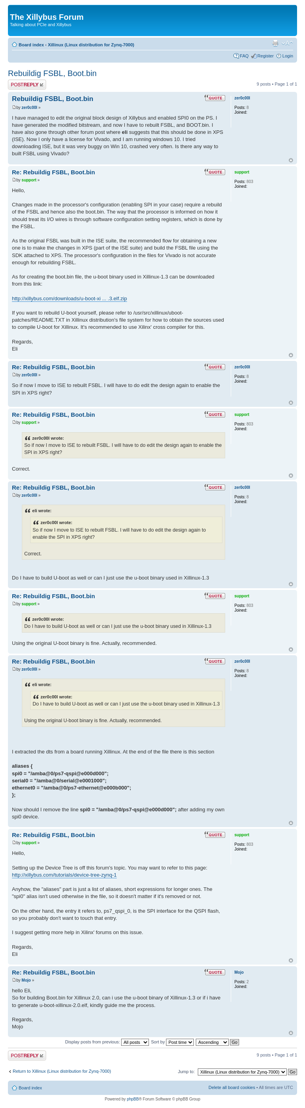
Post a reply (27, 85)
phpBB (133, 1099)
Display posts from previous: (107, 1041)
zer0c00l (29, 107)
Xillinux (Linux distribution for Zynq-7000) (91, 44)
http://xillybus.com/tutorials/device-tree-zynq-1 (64, 875)
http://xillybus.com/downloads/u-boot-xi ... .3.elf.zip (69, 298)
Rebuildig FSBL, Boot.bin (52, 73)
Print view (275, 43)
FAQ (244, 55)
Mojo (26, 980)
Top (291, 160)
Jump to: (186, 1071)
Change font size (287, 43)
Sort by (172, 1041)
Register (265, 55)
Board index (31, 44)
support (28, 180)
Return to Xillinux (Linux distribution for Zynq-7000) (62, 1071)
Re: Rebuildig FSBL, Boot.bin (53, 172)
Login (287, 55)
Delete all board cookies (231, 1087)
